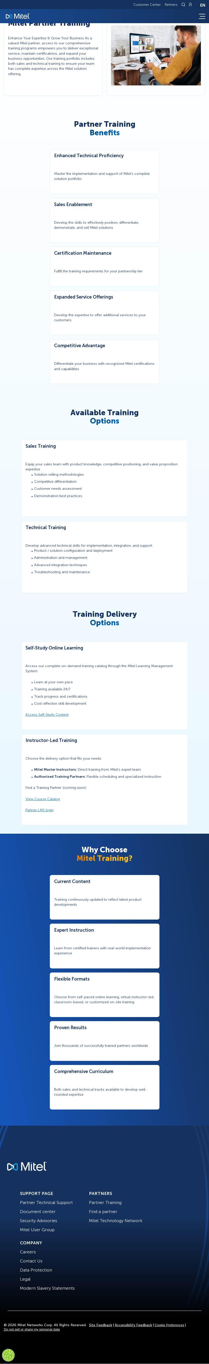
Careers (28, 1251)
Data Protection (36, 1270)
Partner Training (105, 1202)
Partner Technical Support (46, 1202)
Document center (38, 1211)
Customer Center (147, 5)
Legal (25, 1279)
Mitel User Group (37, 1229)
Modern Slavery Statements (47, 1288)
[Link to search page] (184, 4)
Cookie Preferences (169, 1325)
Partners (171, 5)
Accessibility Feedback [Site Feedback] (133, 1325)
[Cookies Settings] (8, 1355)
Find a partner (103, 1211)
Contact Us (31, 1260)
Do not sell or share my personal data (32, 1329)
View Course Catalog (43, 799)
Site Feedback (100, 1325)
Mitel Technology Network (115, 1220)
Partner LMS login (40, 810)
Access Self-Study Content (47, 714)
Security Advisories (38, 1220)
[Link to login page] (190, 4)
